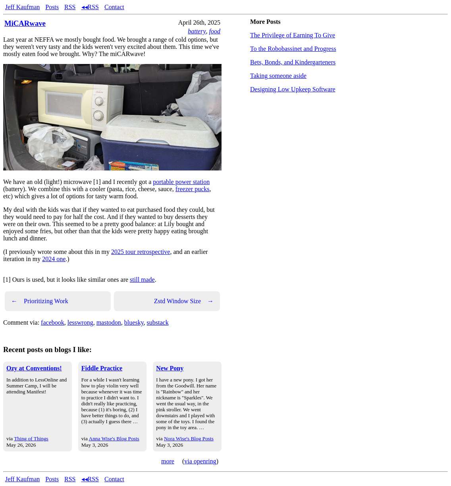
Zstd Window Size (184, 301)
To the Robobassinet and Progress (293, 48)
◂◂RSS (90, 7)
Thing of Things (31, 438)
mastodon (108, 322)
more (167, 461)
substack (158, 322)
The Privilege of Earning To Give (292, 35)
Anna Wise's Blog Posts (114, 438)
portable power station (181, 181)
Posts (52, 7)
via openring (200, 461)
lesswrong (80, 322)
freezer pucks (192, 189)
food (214, 31)
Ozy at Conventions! (34, 368)
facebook (52, 322)
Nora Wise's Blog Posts (189, 438)
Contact (114, 7)
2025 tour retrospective (140, 251)
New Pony (169, 368)
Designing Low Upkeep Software (292, 89)
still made (142, 279)
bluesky (134, 322)
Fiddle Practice (102, 368)
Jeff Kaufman (22, 7)
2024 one (54, 259)
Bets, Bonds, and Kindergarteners (292, 62)
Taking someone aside (278, 75)
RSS (69, 7)
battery (197, 31)
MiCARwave (25, 23)
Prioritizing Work (39, 301)
